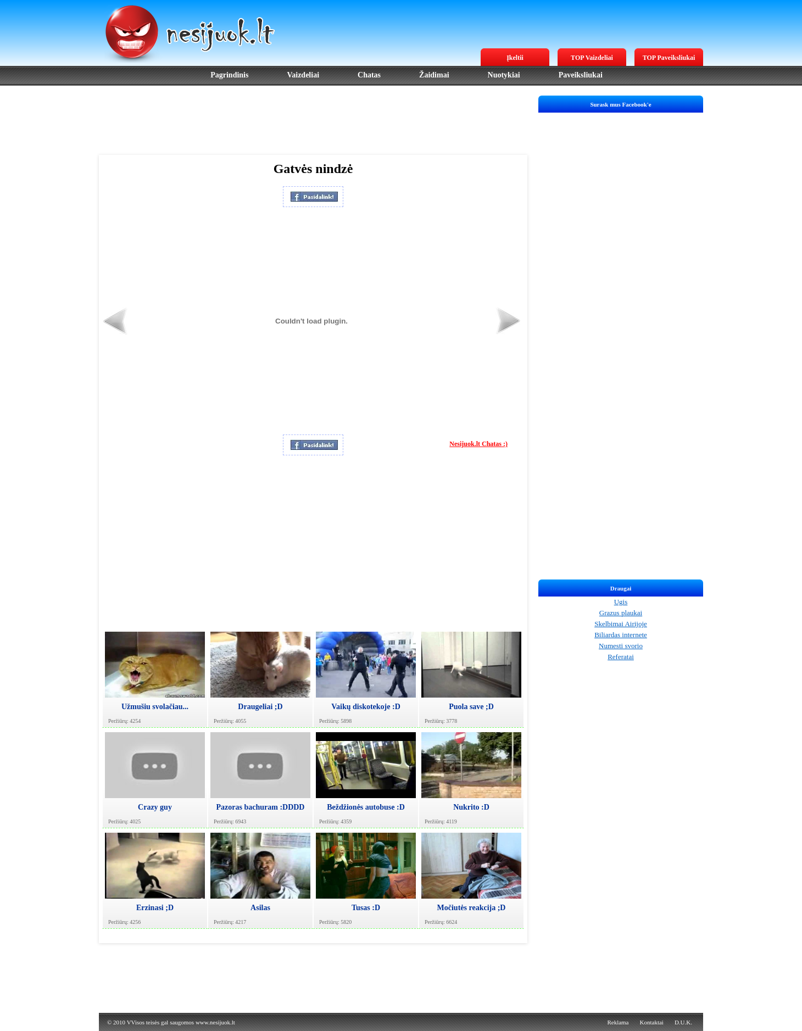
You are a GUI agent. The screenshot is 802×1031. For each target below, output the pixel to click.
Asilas (260, 908)
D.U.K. (683, 1022)
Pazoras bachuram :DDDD (260, 807)
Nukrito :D (471, 807)
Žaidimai (434, 75)
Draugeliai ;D (260, 707)
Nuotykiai (504, 75)
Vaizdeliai (303, 75)
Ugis (621, 602)
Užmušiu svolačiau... (154, 707)
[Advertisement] (313, 120)
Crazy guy (155, 807)
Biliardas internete (620, 635)
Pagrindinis (229, 75)
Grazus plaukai (620, 613)
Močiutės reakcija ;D (471, 908)
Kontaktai (652, 1022)
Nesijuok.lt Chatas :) (478, 444)
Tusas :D (366, 908)
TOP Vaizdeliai (592, 58)
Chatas (369, 75)
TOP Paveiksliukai (669, 58)
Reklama (617, 1022)
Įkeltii (514, 58)
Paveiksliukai (581, 75)
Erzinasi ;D (155, 908)
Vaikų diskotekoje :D (365, 707)
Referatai (621, 657)
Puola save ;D (471, 707)
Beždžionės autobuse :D (366, 807)
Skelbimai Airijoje (620, 624)
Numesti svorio (621, 646)
